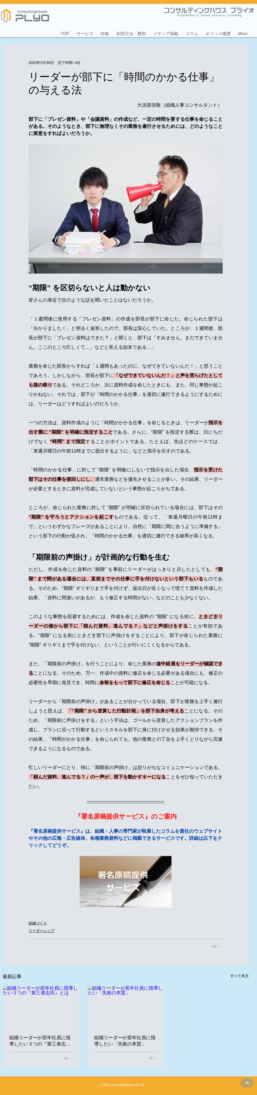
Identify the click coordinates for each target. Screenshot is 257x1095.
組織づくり (38, 923)
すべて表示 (239, 976)
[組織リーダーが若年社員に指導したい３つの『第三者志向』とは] (40, 1007)
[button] (85, 31)
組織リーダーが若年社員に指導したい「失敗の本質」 (125, 1041)
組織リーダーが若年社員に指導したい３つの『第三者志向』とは (40, 1041)
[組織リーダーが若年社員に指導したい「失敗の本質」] (125, 1007)
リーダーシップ (41, 931)
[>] (247, 1083)
